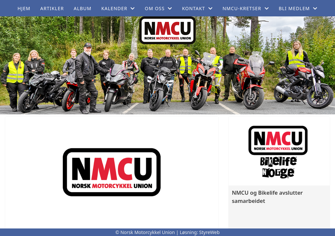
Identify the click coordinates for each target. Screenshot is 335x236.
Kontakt (197, 8)
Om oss (158, 8)
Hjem (24, 8)
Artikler (52, 8)
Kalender (118, 8)
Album (82, 8)
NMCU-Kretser (245, 8)
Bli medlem (298, 8)
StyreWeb (209, 232)
